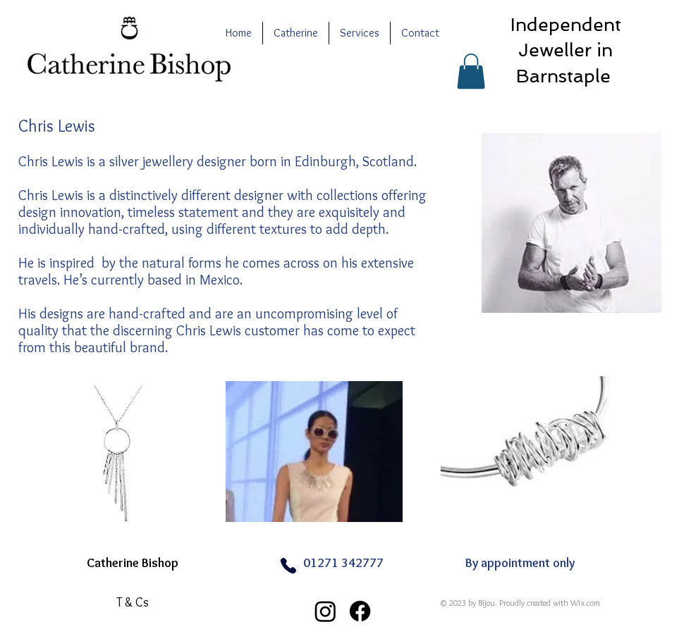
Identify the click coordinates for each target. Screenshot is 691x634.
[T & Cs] (132, 602)
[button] (471, 71)
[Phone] (288, 565)
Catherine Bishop (132, 563)
